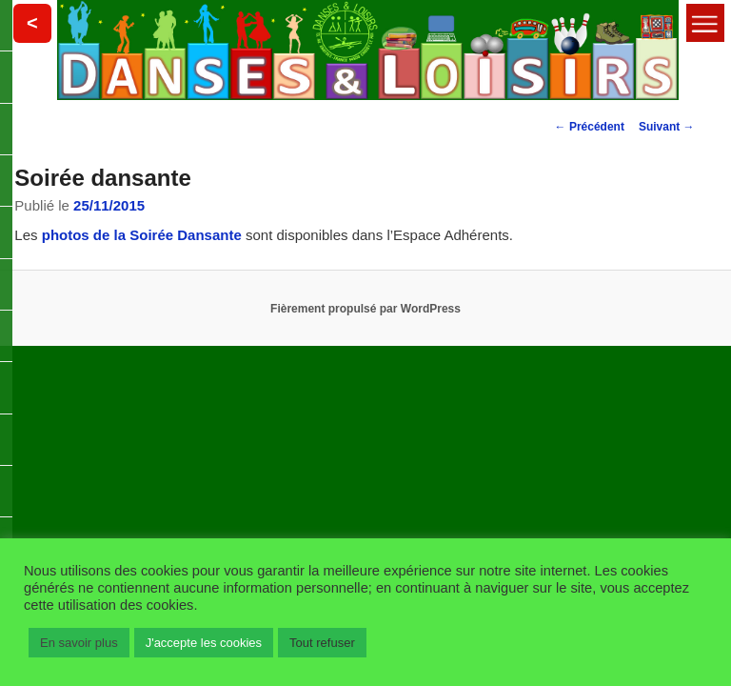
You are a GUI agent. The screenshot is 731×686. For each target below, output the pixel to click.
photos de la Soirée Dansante (142, 235)
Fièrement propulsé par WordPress (365, 308)
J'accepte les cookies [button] (204, 643)
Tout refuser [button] (322, 643)
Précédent (589, 126)
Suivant (667, 126)
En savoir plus (79, 643)
